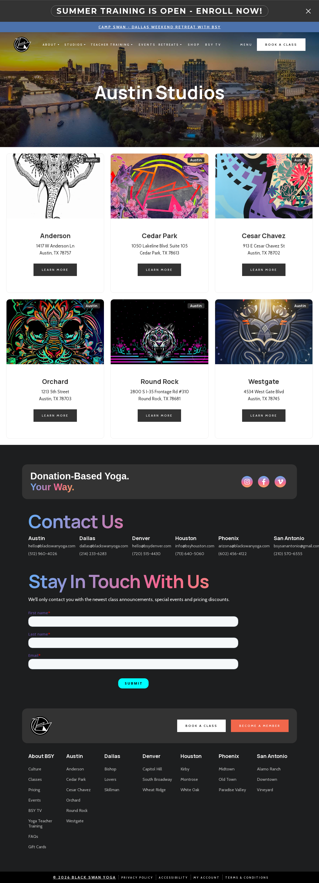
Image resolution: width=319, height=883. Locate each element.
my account (207, 877)
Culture (34, 769)
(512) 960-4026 (42, 553)
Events (34, 800)
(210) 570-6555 (288, 553)
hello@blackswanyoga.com (51, 545)
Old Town (227, 779)
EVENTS (147, 44)
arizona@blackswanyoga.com (244, 545)
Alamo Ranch (269, 769)
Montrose (189, 779)
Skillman (111, 789)
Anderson (75, 769)
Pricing (34, 789)
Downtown (267, 779)
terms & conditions (247, 877)
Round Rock (77, 810)
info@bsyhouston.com (194, 545)
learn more (55, 270)
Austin (36, 538)
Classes (35, 779)
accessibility (173, 877)
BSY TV (35, 810)
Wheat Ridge (154, 789)
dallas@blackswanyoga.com (103, 545)
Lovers (110, 779)
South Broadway (157, 779)
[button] (51, 44)
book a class (281, 44)
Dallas (87, 538)
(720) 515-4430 (146, 553)
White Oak (190, 789)
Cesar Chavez (78, 789)
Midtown (227, 769)
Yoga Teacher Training (40, 823)
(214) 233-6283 (93, 553)
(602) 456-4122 (232, 553)
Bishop (110, 769)
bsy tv (213, 44)
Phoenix (228, 538)
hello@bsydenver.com (151, 545)
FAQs (33, 836)
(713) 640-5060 (189, 553)
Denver (141, 538)
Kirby (185, 769)
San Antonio (289, 538)
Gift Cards (37, 846)
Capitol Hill (152, 769)
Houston (185, 538)
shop (194, 44)
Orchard (73, 800)
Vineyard (265, 789)
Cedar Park (76, 779)
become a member (259, 726)
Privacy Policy (137, 877)
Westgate (75, 820)
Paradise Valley (232, 789)
